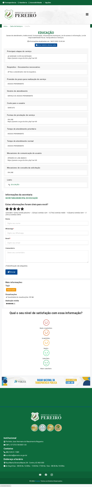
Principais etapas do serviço (19, 51)
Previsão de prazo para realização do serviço (26, 79)
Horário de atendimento (17, 91)
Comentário (10, 248)
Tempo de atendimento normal (20, 141)
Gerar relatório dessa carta (46, 45)
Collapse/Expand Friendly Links (5, 485)
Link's (9, 180)
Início (5, 26)
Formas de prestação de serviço (21, 115)
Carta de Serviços (16, 26)
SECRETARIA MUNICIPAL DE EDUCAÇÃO (21, 198)
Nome (7, 219)
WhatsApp (9, 229)
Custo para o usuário (16, 103)
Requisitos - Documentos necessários (23, 67)
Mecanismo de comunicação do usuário (24, 153)
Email (7, 238)
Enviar (11, 272)
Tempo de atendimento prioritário (21, 129)
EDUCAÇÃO (15, 184)
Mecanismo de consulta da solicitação (23, 168)
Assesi (37, 481)
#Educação (11, 290)
